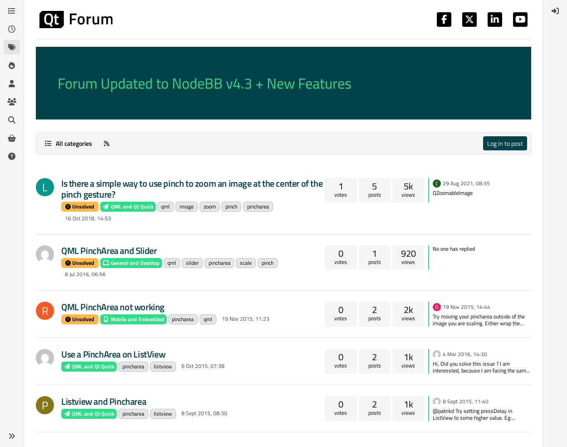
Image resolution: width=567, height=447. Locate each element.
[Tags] (12, 47)
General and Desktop (131, 262)
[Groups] (12, 101)
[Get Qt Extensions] (12, 138)
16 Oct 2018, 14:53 (88, 218)
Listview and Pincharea (103, 401)
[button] (12, 436)
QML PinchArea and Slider (108, 250)
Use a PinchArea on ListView (113, 354)
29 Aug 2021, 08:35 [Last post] (466, 183)
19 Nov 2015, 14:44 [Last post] (466, 307)
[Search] (12, 120)
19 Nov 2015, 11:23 (245, 318)
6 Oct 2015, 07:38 (203, 366)
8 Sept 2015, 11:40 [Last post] (466, 401)
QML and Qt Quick (128, 206)
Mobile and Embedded (133, 319)
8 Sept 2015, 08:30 (204, 413)
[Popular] (12, 65)
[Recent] (12, 29)
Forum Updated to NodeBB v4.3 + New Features (205, 83)
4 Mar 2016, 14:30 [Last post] (465, 354)
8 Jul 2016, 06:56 (85, 274)
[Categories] (12, 11)
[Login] (555, 11)
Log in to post (505, 143)
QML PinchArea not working (113, 307)
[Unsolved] (12, 156)
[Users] (12, 83)
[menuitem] (555, 11)
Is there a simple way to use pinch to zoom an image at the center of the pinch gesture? (192, 188)
